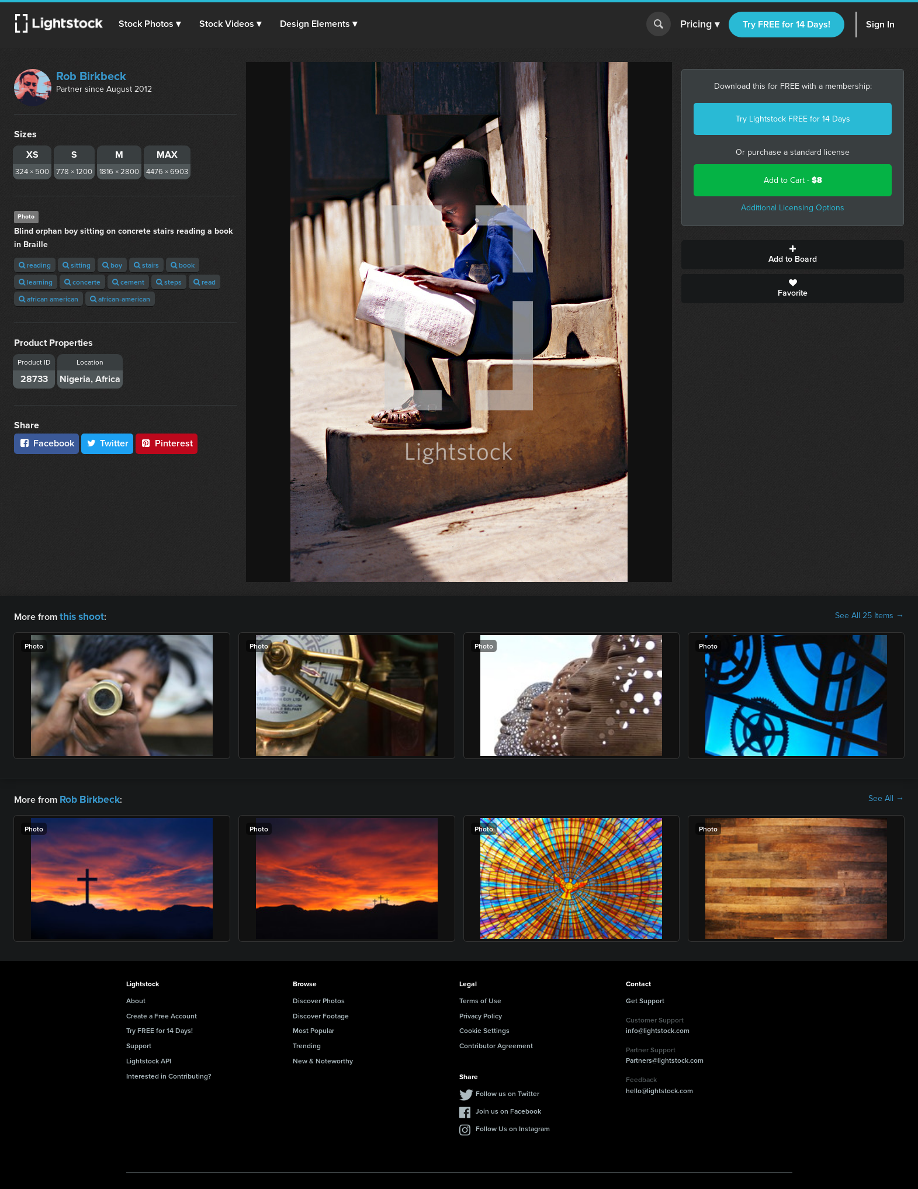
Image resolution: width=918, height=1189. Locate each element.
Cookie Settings (484, 1028)
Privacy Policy (480, 1013)
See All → (886, 797)
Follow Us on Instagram (513, 1126)
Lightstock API (148, 1058)
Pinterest (166, 443)
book (183, 265)
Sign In (880, 24)
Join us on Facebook (508, 1109)
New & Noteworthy (323, 1058)
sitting (77, 265)
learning (36, 282)
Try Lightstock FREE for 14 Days (793, 119)
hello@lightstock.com (659, 1088)
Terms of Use (480, 998)
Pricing (699, 24)
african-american (120, 299)
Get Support (645, 998)
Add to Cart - (793, 180)
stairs (146, 265)
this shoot (80, 615)
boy (112, 265)
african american (48, 299)
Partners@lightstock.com (665, 1058)
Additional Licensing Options (792, 208)
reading (35, 265)
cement (128, 282)
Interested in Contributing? (169, 1074)
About (136, 998)
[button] (151, 24)
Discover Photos (319, 998)
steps (169, 282)
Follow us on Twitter (507, 1091)
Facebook (46, 443)
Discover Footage (321, 1013)
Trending (307, 1043)
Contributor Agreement (496, 1043)
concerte (82, 282)
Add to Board (792, 255)
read (204, 282)
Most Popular (313, 1028)
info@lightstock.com (658, 1028)
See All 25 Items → (869, 616)
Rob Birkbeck (91, 76)
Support (138, 1043)
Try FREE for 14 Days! (786, 24)
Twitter (107, 443)
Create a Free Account (161, 1013)
